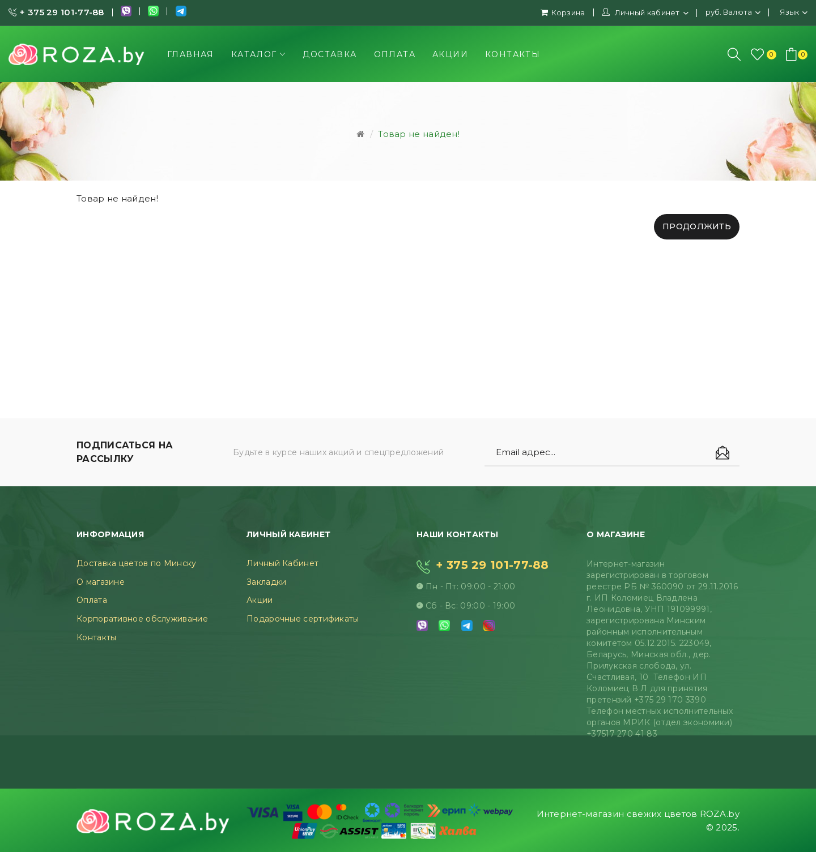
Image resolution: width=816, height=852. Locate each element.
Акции (259, 600)
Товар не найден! (419, 134)
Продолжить (696, 226)
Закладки (266, 582)
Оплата (91, 600)
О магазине (100, 582)
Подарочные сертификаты (302, 619)
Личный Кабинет (282, 563)
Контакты (96, 637)
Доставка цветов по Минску (136, 563)
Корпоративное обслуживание (142, 619)
